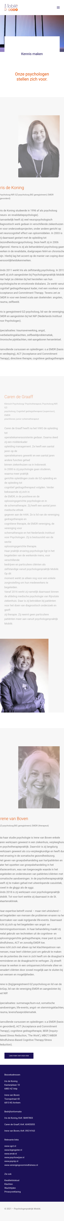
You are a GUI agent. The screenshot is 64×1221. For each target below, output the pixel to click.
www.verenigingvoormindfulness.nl (21, 1165)
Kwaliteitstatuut (11, 1180)
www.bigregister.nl (13, 1150)
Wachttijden (10, 1188)
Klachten (8, 1184)
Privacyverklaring (12, 1191)
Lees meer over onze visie (19, 1056)
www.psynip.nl (11, 1161)
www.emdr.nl (10, 1153)
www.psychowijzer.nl (14, 1157)
